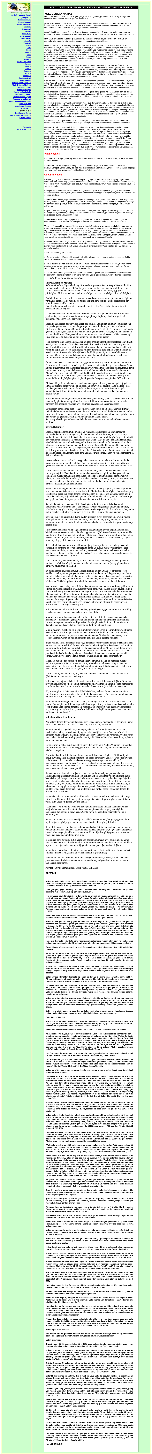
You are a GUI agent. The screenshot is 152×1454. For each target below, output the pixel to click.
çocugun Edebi (25, 117)
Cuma (28, 57)
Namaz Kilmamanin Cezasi (20, 101)
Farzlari (27, 27)
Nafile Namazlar (24, 62)
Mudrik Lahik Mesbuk (21, 85)
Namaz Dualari (24, 22)
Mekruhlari (26, 38)
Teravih (27, 66)
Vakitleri (27, 43)
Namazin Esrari (24, 87)
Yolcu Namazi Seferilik (21, 83)
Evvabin (27, 71)
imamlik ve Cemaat (23, 106)
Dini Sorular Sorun (23, 113)
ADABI (27, 41)
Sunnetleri (26, 34)
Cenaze (28, 64)
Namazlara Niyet (24, 90)
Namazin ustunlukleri (22, 99)
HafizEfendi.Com (23, 129)
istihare (28, 73)
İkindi (28, 50)
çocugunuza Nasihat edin (20, 115)
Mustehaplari (25, 36)
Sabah (28, 45)
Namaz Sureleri (24, 20)
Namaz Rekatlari (24, 24)
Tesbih (28, 69)
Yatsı (29, 55)
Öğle (29, 48)
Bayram (27, 59)
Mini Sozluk (26, 108)
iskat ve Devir (25, 104)
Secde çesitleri (25, 78)
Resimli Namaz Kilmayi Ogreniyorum (21, 16)
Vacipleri (27, 31)
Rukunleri (26, 29)
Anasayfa (27, 127)
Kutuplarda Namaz (23, 94)
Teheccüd (27, 76)
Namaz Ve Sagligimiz (22, 92)
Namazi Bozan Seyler (22, 97)
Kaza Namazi (25, 80)
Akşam (28, 52)
